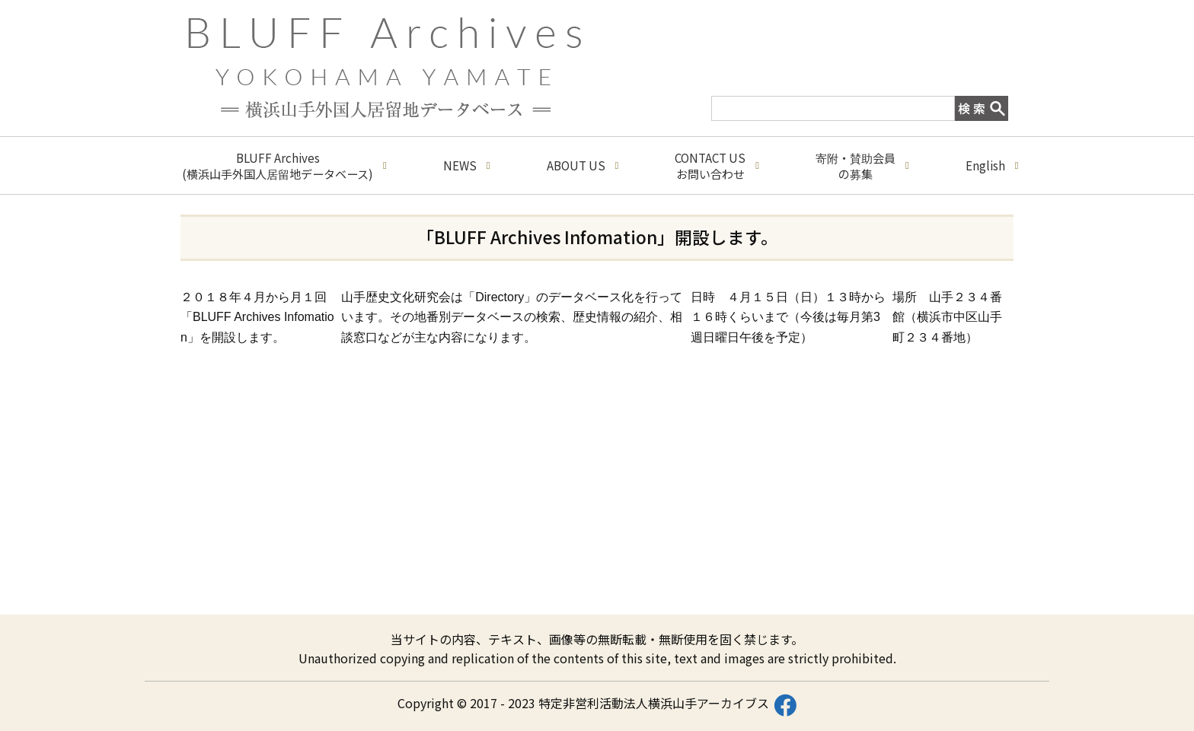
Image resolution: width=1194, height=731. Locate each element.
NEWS (466, 165)
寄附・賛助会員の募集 (862, 166)
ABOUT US (583, 165)
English (992, 165)
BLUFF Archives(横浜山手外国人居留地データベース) (284, 166)
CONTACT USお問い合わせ (717, 166)
